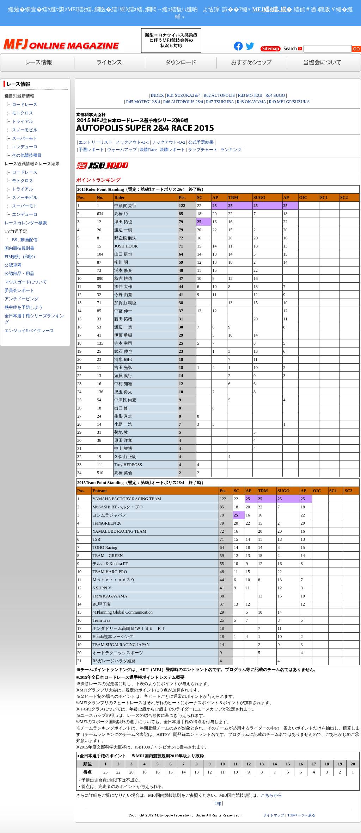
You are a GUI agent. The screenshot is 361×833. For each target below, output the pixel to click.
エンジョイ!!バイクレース (29, 330)
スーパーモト (24, 138)
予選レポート (91, 149)
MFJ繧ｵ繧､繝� (272, 9)
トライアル (22, 121)
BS (14, 239)
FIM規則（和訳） (21, 256)
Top (218, 803)
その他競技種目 (27, 155)
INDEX (157, 95)
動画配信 (28, 239)
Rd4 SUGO (275, 95)
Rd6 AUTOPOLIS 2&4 (183, 101)
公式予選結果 (201, 142)
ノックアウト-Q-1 (132, 142)
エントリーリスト (95, 142)
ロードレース (24, 104)
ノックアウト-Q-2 (168, 142)
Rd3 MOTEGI (250, 95)
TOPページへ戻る (302, 815)
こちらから (271, 795)
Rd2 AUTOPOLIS (218, 95)
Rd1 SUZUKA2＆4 (184, 95)
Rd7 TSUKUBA (220, 101)
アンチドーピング (21, 298)
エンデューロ (24, 146)
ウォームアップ (122, 149)
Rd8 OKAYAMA (251, 101)
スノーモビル (24, 129)
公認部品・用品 (19, 273)
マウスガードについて (26, 282)
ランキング (230, 149)
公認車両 (13, 265)
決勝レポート (172, 149)
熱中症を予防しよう (24, 307)
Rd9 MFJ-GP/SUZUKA (289, 101)
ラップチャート (203, 149)
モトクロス (22, 113)
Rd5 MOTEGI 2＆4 (143, 101)
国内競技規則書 (19, 248)
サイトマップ (273, 815)
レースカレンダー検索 (26, 222)
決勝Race (148, 149)
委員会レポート (19, 290)
